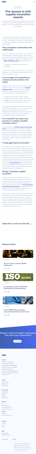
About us (4, 423)
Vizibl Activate (5, 382)
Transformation (5, 397)
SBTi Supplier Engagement (8, 361)
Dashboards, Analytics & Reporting (10, 372)
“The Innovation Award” (14, 162)
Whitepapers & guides (7, 407)
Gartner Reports (5, 405)
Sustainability (5, 392)
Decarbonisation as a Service (8, 363)
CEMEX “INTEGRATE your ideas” (11, 60)
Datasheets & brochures (7, 409)
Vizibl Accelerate (5, 383)
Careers (3, 426)
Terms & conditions (6, 435)
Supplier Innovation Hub (7, 369)
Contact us (17, 341)
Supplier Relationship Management (9, 365)
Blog (3, 403)
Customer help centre (6, 415)
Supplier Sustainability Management (10, 370)
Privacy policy (5, 433)
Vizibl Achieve (5, 385)
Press (3, 425)
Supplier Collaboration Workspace (9, 367)
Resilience (4, 393)
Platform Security (6, 374)
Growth (3, 395)
